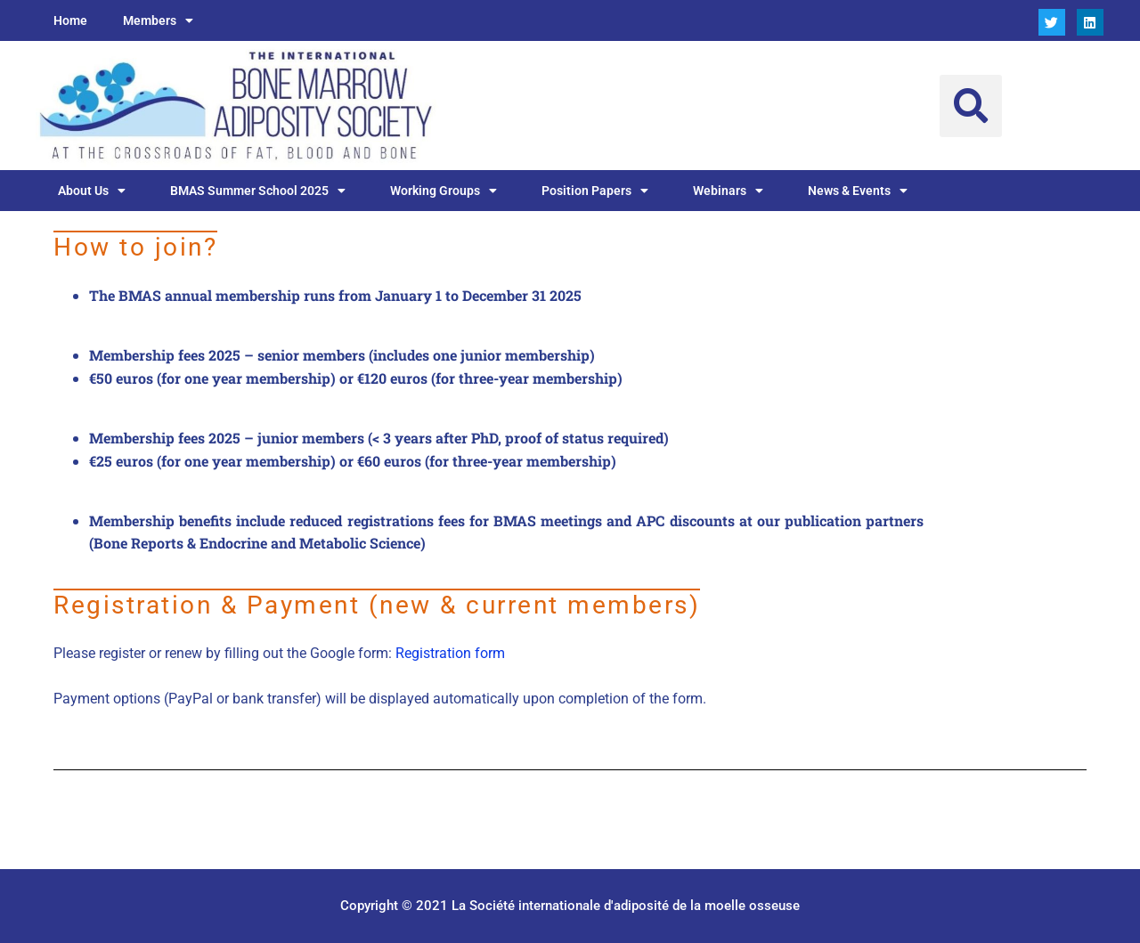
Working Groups (443, 190)
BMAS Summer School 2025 (258, 190)
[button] (971, 106)
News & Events (858, 190)
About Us (92, 190)
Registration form (450, 653)
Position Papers (595, 190)
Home (70, 20)
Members (158, 20)
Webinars (728, 190)
